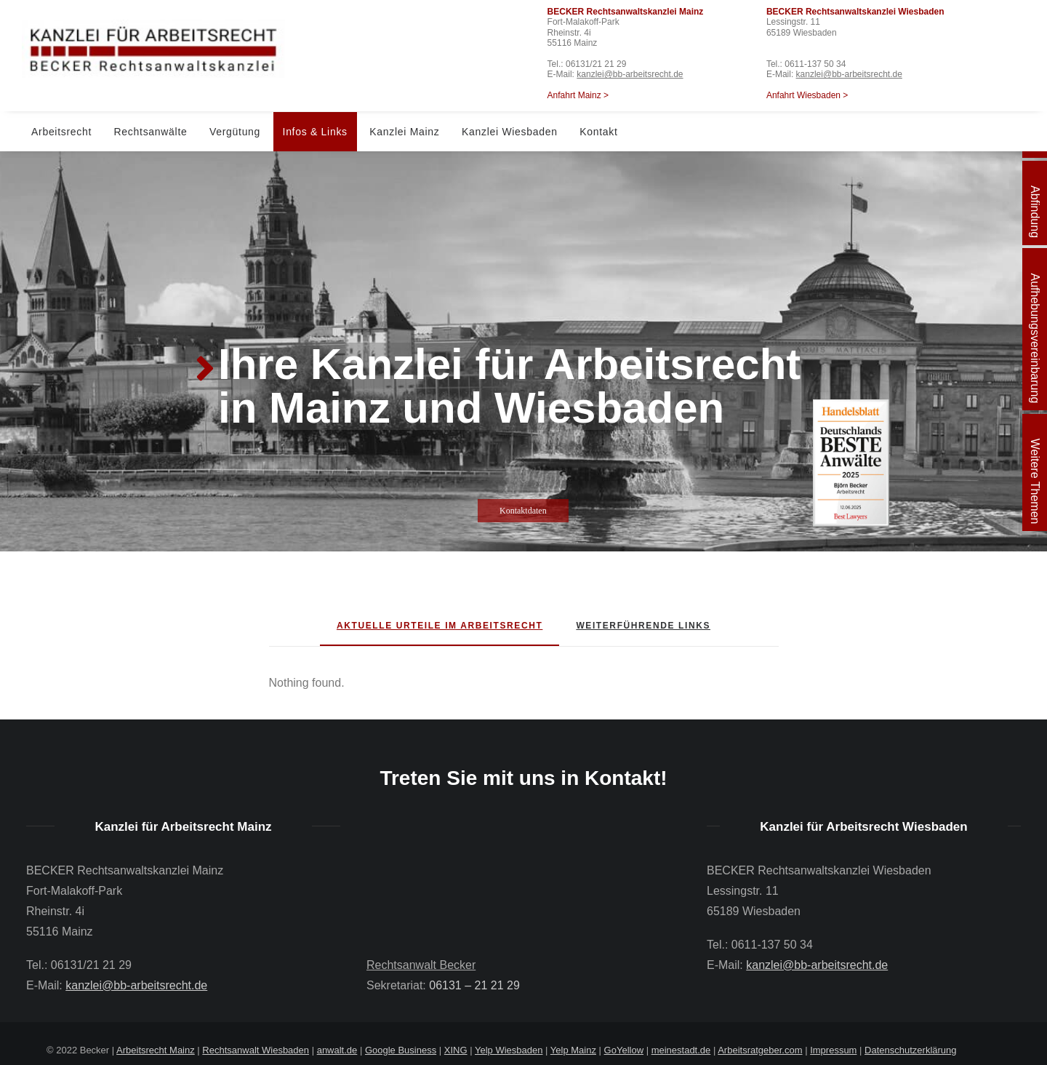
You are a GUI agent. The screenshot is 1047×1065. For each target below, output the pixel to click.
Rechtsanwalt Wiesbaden (255, 1050)
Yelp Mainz (573, 1050)
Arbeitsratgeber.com (760, 1050)
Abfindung (1035, 212)
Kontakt (598, 131)
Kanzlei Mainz (404, 131)
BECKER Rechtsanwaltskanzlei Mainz (625, 12)
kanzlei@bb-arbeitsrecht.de (630, 74)
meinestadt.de (681, 1050)
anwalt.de (337, 1050)
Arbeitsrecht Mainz (155, 1050)
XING (456, 1050)
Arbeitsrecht (61, 131)
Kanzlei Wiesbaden (510, 131)
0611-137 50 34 (815, 64)
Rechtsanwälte (151, 131)
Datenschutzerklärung (910, 1050)
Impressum (833, 1050)
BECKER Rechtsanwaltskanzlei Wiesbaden (855, 12)
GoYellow (623, 1050)
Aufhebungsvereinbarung (1035, 338)
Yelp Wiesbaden (508, 1050)
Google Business (400, 1050)
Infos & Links (315, 131)
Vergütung (234, 131)
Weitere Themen (1035, 481)
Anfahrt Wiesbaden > (807, 95)
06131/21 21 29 (596, 64)
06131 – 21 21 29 (474, 985)
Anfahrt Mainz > (578, 95)
